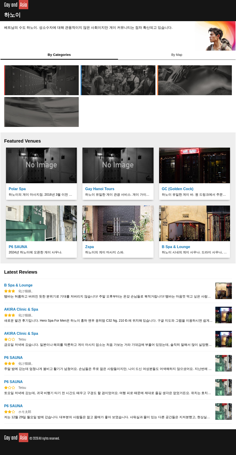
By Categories (59, 55)
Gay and (16, 5)
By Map (176, 55)
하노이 (12, 15)
